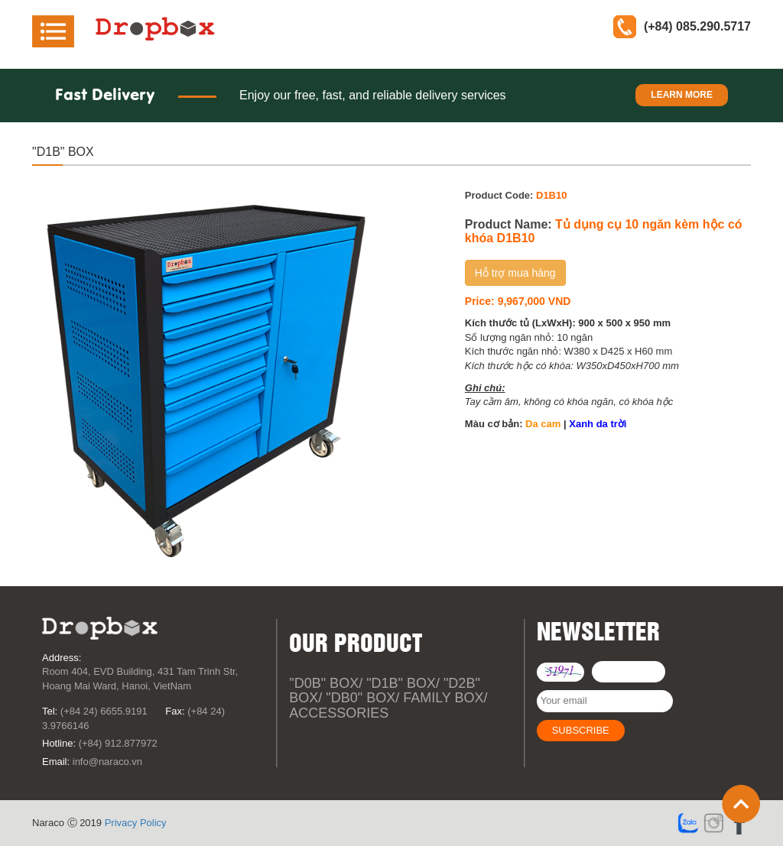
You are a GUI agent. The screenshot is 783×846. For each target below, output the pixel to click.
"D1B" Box (401, 683)
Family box (443, 697)
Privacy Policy (136, 822)
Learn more (682, 94)
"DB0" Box (360, 697)
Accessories (338, 713)
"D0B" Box (324, 683)
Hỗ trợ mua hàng (515, 273)
